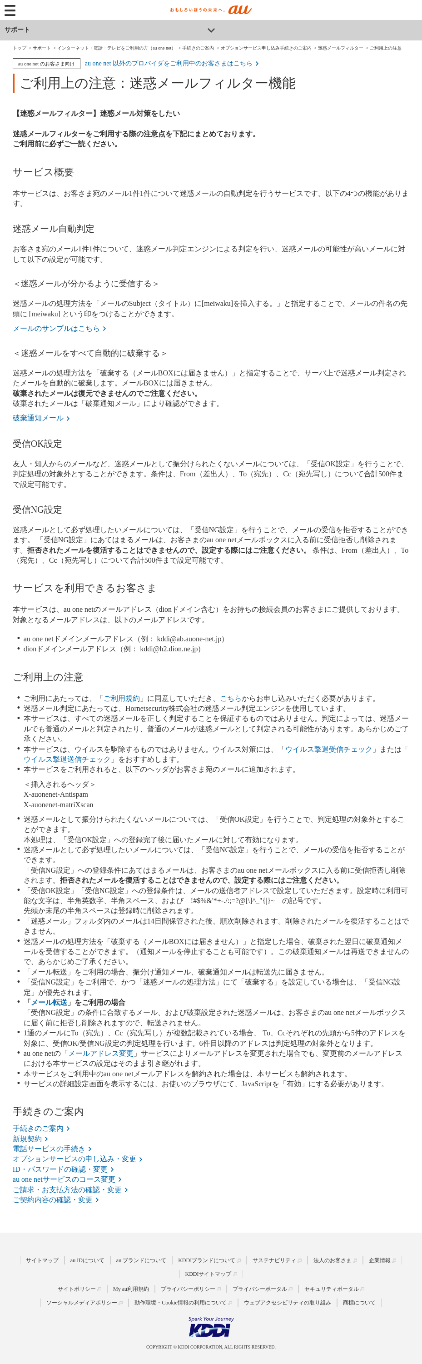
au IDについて (87, 1260)
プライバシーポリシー (188, 1289)
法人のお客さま (332, 1260)
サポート (17, 29)
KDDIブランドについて (206, 1260)
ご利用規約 (122, 698)
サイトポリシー (77, 1289)
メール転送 (49, 1002)
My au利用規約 (131, 1289)
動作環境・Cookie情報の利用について (180, 1302)
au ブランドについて (141, 1260)
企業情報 (380, 1260)
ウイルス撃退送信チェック (67, 759)
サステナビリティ (274, 1260)
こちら (231, 698)
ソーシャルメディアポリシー (81, 1302)
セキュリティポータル (331, 1289)
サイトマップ (42, 1260)
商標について (359, 1302)
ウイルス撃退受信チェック (328, 749)
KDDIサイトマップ (208, 1274)
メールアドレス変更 (101, 1053)
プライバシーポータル (260, 1289)
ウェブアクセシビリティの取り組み (287, 1302)
